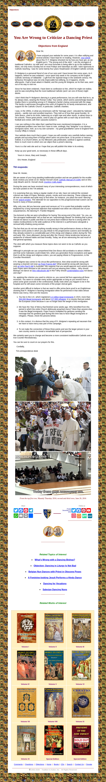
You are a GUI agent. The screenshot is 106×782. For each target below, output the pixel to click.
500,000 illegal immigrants (30, 299)
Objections (40, 764)
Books (56, 764)
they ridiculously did (40, 271)
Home (49, 764)
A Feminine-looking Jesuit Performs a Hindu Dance (55, 577)
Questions (29, 764)
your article (85, 58)
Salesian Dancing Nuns (55, 589)
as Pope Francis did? (47, 264)
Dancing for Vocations (55, 583)
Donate (89, 764)
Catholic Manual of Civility (70, 180)
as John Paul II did (25, 266)
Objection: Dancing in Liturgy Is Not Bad (55, 566)
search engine (25, 200)
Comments (18, 764)
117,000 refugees (58, 299)
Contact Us (79, 764)
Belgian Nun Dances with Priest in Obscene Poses (54, 572)
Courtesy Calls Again (53, 182)
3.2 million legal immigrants (62, 297)
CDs (62, 764)
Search (69, 764)
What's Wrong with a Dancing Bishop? (55, 560)
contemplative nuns (75, 271)
